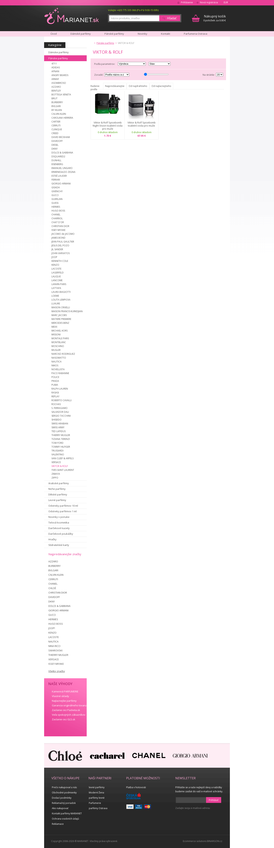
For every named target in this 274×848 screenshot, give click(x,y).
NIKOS (54, 365)
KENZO (55, 264)
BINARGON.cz (214, 841)
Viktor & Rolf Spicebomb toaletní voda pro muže (142, 124)
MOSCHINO (57, 346)
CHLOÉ (52, 588)
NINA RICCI (54, 646)
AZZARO (56, 86)
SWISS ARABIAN (59, 423)
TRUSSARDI (57, 450)
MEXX (54, 326)
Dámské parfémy (80, 33)
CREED (54, 133)
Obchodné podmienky (64, 792)
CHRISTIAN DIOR (60, 226)
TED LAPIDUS (58, 431)
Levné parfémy (57, 500)
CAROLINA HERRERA (62, 117)
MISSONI (56, 334)
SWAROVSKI (55, 650)
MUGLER (56, 350)
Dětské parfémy (57, 494)
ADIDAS (55, 67)
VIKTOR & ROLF (59, 466)
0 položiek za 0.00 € (214, 18)
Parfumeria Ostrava (195, 33)
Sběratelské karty (58, 545)
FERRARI (55, 179)
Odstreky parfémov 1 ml (62, 511)
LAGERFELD (57, 272)
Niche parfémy (57, 489)
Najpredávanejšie (114, 86)
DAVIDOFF (57, 141)
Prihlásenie (187, 2)
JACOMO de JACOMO (62, 234)
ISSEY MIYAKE (58, 230)
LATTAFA (56, 288)
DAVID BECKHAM (60, 137)
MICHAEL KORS (59, 330)
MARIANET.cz (72, 15)
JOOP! (51, 628)
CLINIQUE (56, 129)
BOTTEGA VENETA (61, 94)
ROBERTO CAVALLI (61, 400)
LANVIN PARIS (58, 284)
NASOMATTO (58, 357)
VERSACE (56, 462)
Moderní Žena (96, 792)
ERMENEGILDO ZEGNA (63, 172)
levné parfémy (96, 787)
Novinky (142, 33)
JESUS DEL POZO (60, 245)
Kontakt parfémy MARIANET (67, 813)
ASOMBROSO (58, 83)
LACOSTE (56, 268)
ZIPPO (54, 477)
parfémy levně (96, 797)
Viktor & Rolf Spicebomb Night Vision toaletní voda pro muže (107, 125)
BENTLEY (56, 90)
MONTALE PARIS (60, 338)
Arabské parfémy (58, 483)
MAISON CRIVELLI (60, 307)
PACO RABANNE (60, 373)
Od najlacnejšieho (161, 86)
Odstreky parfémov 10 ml (63, 505)
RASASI (55, 392)
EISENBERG (57, 164)
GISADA (55, 187)
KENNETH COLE (59, 261)
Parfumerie (95, 803)
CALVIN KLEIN (58, 114)
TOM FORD (57, 443)
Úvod (54, 33)
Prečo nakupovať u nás (64, 787)
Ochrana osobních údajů (65, 818)
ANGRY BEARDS (59, 75)
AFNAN (55, 71)
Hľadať (171, 18)
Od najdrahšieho (138, 86)
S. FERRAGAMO (59, 408)
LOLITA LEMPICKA (60, 299)
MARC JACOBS (59, 315)
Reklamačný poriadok (64, 803)
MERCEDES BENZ (60, 323)
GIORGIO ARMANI (61, 183)
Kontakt (165, 33)
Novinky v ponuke (58, 517)
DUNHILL (56, 160)
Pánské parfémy (114, 33)
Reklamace (58, 824)
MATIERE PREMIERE (61, 319)
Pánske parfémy (58, 58)
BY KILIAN (56, 110)
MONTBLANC (58, 342)
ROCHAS (56, 404)
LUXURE (55, 303)
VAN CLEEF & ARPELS (62, 458)
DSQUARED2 (58, 156)
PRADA (55, 381)
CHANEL (55, 214)
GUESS (54, 203)
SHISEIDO (56, 419)
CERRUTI (56, 125)
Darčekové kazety (59, 528)
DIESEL (54, 144)
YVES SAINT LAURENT (62, 470)
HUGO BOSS (58, 210)
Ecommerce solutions (194, 841)
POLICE (55, 377)
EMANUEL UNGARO (62, 168)
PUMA (54, 384)
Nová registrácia (209, 2)
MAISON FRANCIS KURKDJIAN (67, 311)
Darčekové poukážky (60, 533)
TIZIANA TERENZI (60, 439)
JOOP (54, 257)
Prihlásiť (213, 800)
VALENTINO (57, 454)
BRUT (54, 98)
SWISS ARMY (57, 427)
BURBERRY (57, 102)
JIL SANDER (57, 249)
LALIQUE (56, 276)
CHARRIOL (57, 218)
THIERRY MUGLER (60, 435)
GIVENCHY (57, 191)
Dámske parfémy (58, 52)
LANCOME (57, 280)
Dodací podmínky (61, 797)
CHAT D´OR (57, 222)
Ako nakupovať (60, 808)
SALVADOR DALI (60, 412)
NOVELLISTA (58, 369)
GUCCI (55, 195)
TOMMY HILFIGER (60, 446)
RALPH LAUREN (59, 388)
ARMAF (55, 79)
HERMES (55, 206)
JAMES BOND (58, 237)
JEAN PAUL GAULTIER (62, 241)
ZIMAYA (55, 473)
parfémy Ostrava (98, 808)
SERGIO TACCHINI (61, 415)
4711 (54, 63)
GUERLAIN (57, 199)
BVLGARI (56, 106)
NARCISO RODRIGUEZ (63, 353)
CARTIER (55, 121)
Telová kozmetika (58, 522)
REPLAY (55, 396)
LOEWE (55, 295)
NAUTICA (56, 361)
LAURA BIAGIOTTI (61, 292)
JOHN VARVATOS (60, 253)
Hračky (52, 539)
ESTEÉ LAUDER (59, 175)
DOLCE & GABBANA (62, 152)
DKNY (54, 148)
